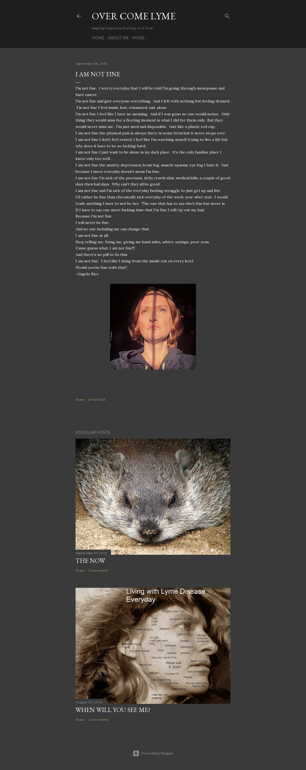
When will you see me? (113, 709)
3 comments (98, 570)
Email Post (96, 399)
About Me (118, 37)
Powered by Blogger (153, 753)
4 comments (98, 720)
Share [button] (80, 399)
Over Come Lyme (134, 16)
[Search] (227, 15)
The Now (90, 560)
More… (139, 37)
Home (98, 37)
